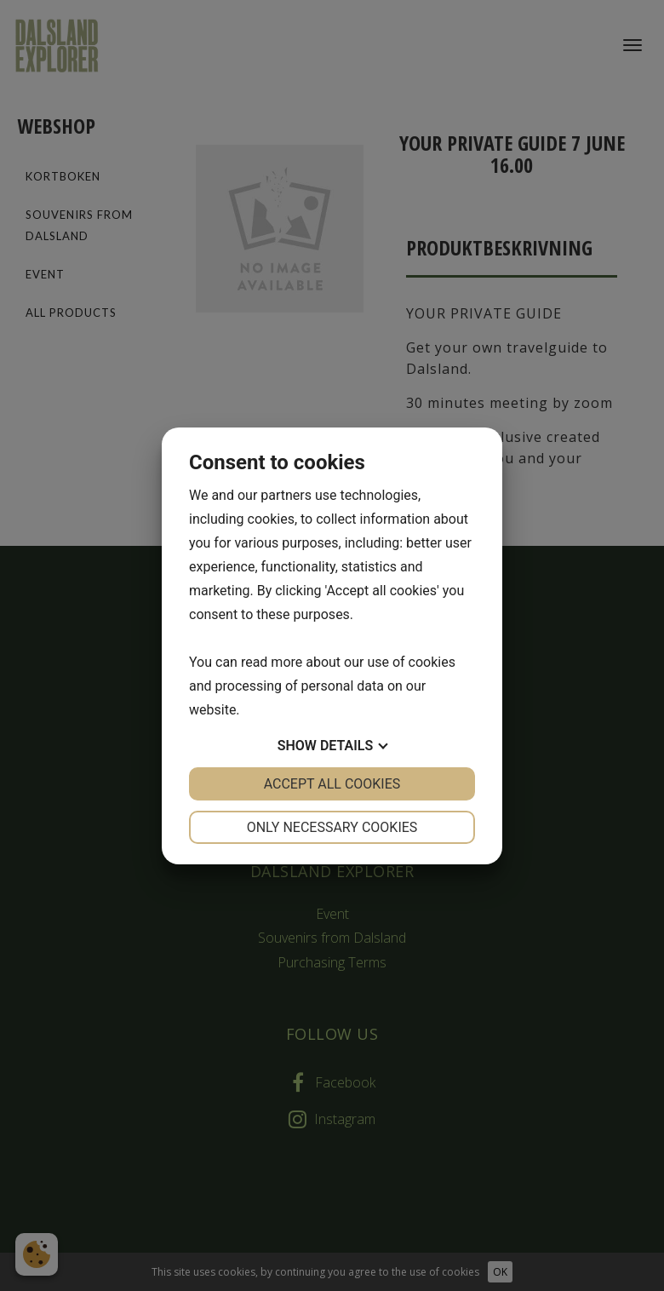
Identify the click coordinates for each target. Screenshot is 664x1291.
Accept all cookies (332, 784)
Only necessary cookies (332, 827)
